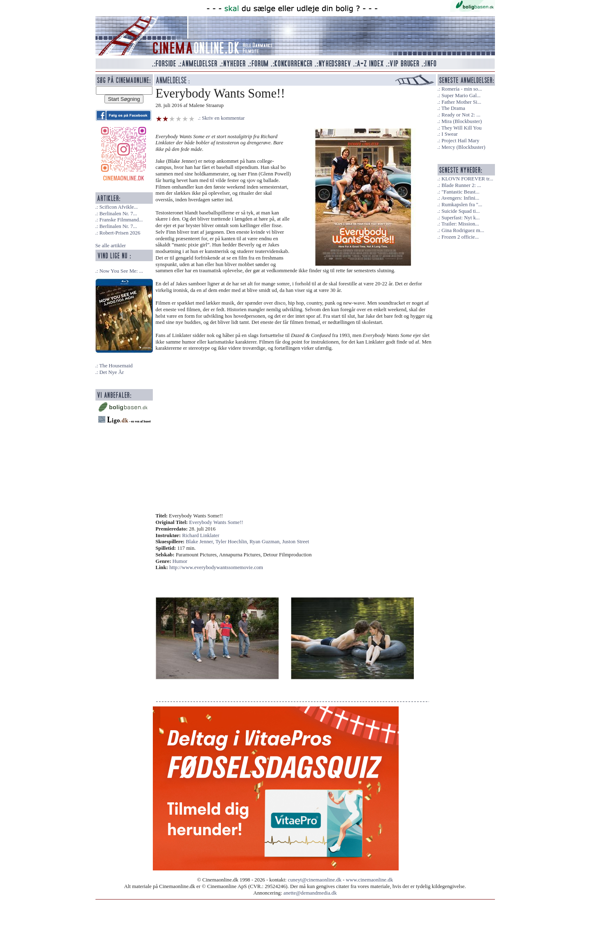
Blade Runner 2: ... (461, 185)
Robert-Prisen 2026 (119, 233)
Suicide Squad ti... (460, 211)
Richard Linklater (201, 535)
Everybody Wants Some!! (216, 522)
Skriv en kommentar (223, 118)
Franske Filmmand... (121, 220)
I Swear (449, 134)
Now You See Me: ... (121, 271)
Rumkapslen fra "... (461, 204)
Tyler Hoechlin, (233, 541)
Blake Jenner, (201, 541)
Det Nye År (111, 372)
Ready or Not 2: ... (460, 115)
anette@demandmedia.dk (310, 893)
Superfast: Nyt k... (460, 218)
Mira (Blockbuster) (461, 121)
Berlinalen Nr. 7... (118, 213)
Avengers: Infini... (460, 198)
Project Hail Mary (460, 140)
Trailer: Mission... (460, 224)
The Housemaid (115, 366)
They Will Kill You (461, 128)
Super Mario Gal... (461, 95)
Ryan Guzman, (266, 541)
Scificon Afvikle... (118, 207)
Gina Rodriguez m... (462, 230)
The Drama (453, 108)
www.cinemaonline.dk (369, 880)
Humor (179, 561)
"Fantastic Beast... (460, 192)
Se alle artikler (110, 245)
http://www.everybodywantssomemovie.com (216, 567)
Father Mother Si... (461, 102)
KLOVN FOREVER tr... (467, 179)
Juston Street (295, 541)
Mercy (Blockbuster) (463, 147)
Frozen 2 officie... (460, 237)
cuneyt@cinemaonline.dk (315, 880)
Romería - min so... (461, 89)
